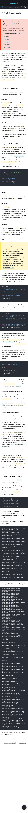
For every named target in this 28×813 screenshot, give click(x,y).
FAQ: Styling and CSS (8, 267)
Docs (5, 7)
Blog (15, 7)
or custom (19, 480)
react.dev (13, 24)
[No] (15, 743)
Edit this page (22, 743)
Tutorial (10, 7)
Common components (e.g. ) (13, 33)
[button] (24, 807)
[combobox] (21, 7)
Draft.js (3, 405)
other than (10, 342)
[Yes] (13, 743)
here (19, 386)
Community (20, 7)
